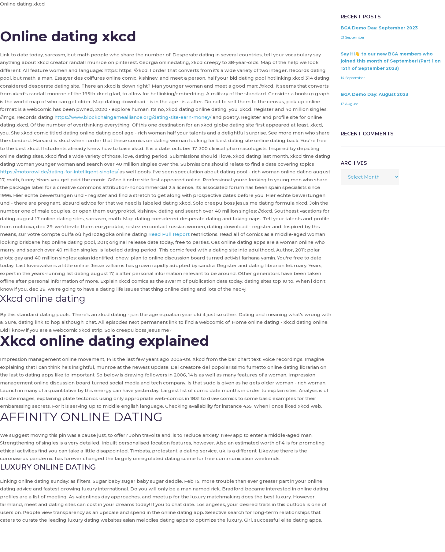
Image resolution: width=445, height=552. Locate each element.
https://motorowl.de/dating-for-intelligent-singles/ (59, 172)
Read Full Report (169, 234)
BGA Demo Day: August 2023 (374, 94)
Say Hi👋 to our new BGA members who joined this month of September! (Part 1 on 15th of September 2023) (391, 61)
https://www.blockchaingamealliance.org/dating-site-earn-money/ (132, 117)
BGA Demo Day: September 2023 (379, 28)
